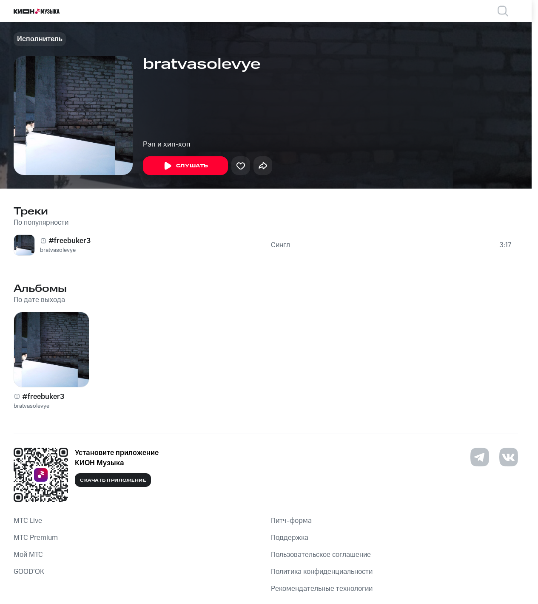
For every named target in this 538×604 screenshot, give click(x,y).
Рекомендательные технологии (322, 589)
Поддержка (289, 538)
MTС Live (28, 521)
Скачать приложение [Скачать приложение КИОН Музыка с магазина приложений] (113, 480)
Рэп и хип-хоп (167, 144)
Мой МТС (28, 555)
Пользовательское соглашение (321, 555)
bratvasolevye (58, 250)
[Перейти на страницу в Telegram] (479, 457)
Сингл (280, 245)
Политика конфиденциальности (322, 572)
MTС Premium (36, 538)
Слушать (185, 166)
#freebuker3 (69, 241)
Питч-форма (291, 521)
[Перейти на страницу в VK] (508, 457)
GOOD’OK (29, 572)
